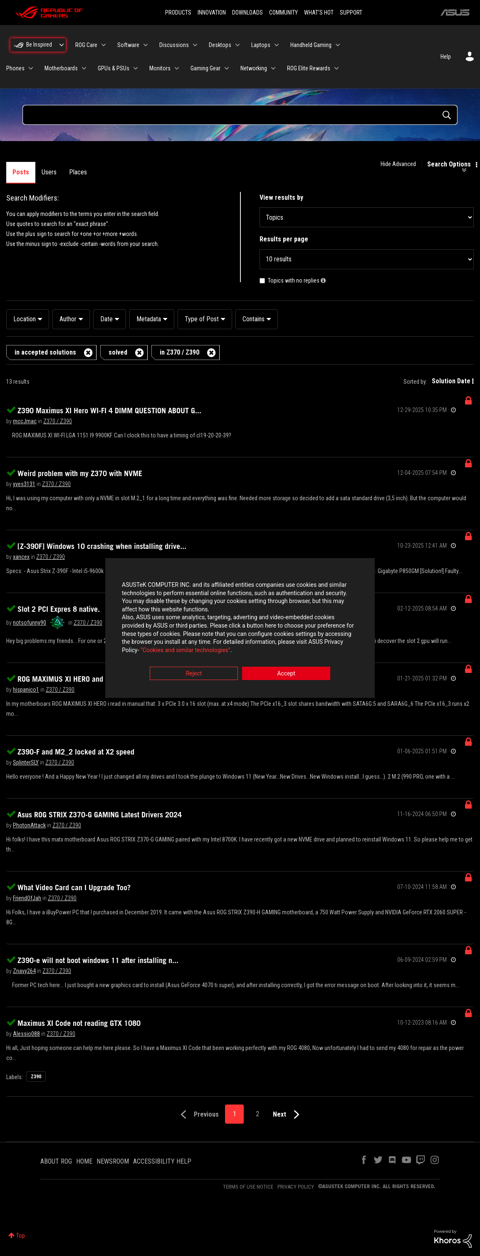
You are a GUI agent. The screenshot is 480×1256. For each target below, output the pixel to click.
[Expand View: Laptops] (276, 45)
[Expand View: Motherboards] (84, 68)
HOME (84, 1161)
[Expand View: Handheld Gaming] (338, 45)
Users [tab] (49, 172)
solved (118, 352)
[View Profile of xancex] (21, 557)
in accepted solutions (45, 352)
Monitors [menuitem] (160, 68)
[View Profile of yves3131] (24, 484)
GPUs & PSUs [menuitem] (113, 68)
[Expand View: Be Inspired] (61, 45)
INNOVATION (212, 12)
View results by (281, 197)
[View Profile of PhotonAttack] (29, 825)
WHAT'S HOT (319, 12)
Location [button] (24, 319)
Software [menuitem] (128, 45)
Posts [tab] (20, 172)
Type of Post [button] (202, 319)
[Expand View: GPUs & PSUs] (135, 68)
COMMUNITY (283, 12)
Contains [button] (253, 319)
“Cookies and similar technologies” (185, 650)
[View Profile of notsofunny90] (29, 622)
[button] (323, 280)
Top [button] (20, 1235)
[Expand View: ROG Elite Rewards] (336, 68)
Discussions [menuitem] (174, 45)
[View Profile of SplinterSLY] (26, 762)
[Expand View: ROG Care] (103, 45)
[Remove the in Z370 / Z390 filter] (211, 352)
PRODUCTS (178, 12)
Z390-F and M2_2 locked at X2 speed (75, 751)
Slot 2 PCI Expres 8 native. (58, 608)
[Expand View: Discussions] (195, 45)
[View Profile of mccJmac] (25, 421)
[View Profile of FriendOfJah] (27, 898)
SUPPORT (351, 12)
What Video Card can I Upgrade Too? (74, 887)
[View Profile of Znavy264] (24, 971)
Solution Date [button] (451, 381)
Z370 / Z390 (57, 421)
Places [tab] (78, 172)
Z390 (36, 1077)
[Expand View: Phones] (31, 68)
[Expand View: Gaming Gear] (227, 68)
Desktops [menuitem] (220, 45)
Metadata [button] (148, 319)
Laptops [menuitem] (260, 45)
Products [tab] (111, 172)
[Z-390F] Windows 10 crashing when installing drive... (101, 546)
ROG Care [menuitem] (86, 45)
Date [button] (106, 319)
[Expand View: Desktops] (237, 45)
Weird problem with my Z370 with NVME (79, 473)
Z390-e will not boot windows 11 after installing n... (97, 960)
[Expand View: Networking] (273, 68)
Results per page (284, 239)
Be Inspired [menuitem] (39, 44)
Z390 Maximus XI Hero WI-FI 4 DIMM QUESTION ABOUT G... (109, 410)
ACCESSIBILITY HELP (162, 1161)
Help (445, 56)
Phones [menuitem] (15, 68)
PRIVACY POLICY (295, 1187)
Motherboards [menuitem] (61, 68)
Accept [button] (286, 674)
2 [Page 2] (257, 1114)
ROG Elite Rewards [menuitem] (308, 68)
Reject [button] (194, 674)
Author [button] (68, 319)
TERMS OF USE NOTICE (248, 1187)
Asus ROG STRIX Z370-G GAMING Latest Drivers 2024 (99, 814)
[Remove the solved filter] (139, 352)
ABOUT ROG (56, 1161)
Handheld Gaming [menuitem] (311, 45)
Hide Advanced (398, 164)
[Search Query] (240, 114)
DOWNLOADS (247, 12)
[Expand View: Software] (145, 45)
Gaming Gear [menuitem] (205, 68)
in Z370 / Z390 (179, 352)
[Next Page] (288, 1115)
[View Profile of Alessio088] (26, 1033)
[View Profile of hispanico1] (26, 689)
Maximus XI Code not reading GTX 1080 (79, 1023)
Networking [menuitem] (253, 68)
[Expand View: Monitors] (177, 68)
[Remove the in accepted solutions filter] (88, 352)
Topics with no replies (293, 280)
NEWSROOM (112, 1161)
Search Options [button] (449, 164)
